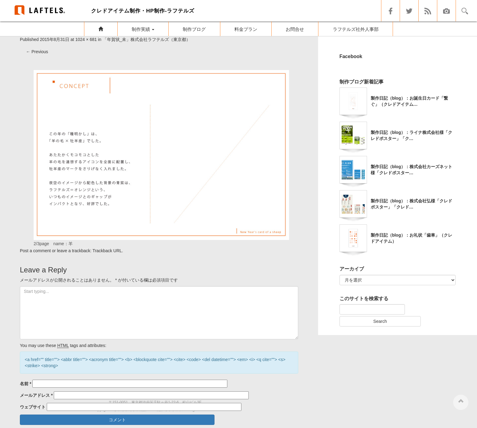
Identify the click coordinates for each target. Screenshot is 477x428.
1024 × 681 (86, 39)
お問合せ (295, 29)
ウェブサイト (33, 406)
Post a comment (35, 250)
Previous (37, 51)
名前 (25, 383)
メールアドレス (36, 395)
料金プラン (245, 29)
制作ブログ (194, 29)
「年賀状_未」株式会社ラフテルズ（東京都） (147, 39)
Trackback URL (107, 250)
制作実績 (143, 29)
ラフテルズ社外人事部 (356, 29)
